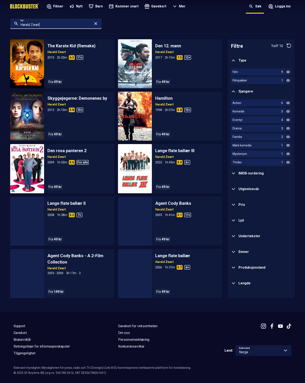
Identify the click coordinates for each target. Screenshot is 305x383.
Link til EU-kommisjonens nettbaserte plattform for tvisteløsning (147, 367)
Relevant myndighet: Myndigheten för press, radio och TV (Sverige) (58, 367)
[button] (178, 7)
